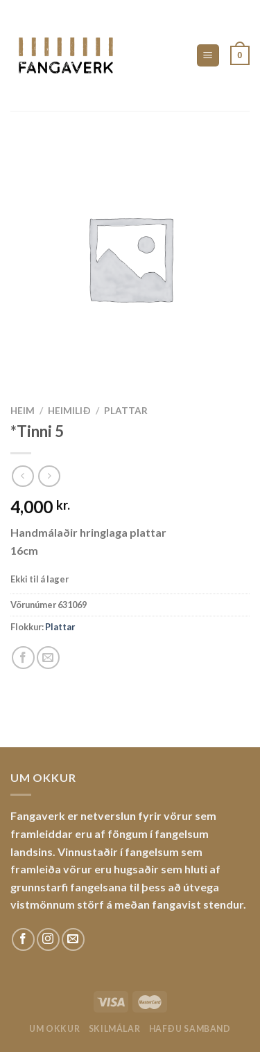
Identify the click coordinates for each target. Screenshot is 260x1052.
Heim (22, 410)
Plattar (126, 410)
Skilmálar (115, 1029)
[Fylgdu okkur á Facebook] (23, 939)
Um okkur (54, 1029)
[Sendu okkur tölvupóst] (73, 939)
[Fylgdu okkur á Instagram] (48, 939)
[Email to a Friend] (48, 657)
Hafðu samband (190, 1029)
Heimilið (69, 410)
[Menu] (208, 55)
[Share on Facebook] (23, 657)
